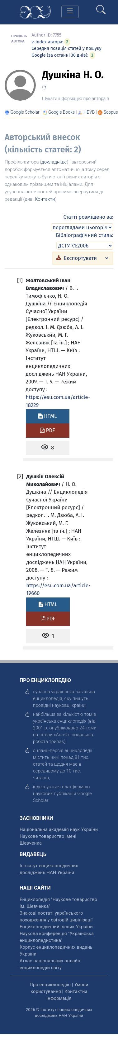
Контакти (45, 199)
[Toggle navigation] (70, 12)
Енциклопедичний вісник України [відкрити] (56, 926)
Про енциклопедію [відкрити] (50, 984)
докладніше (54, 162)
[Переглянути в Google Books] (61, 112)
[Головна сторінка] (35, 12)
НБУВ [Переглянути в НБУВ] (89, 112)
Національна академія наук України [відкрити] (59, 829)
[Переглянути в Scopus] (111, 112)
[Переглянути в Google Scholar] (24, 112)
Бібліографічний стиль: (84, 235)
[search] (101, 7)
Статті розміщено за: (88, 217)
